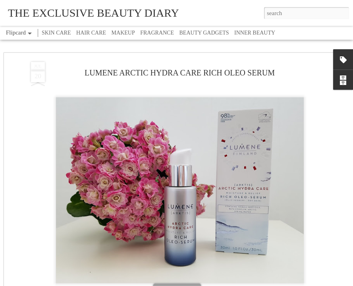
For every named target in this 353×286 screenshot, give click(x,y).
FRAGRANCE (157, 33)
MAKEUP (123, 33)
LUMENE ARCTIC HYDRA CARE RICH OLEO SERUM (180, 44)
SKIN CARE (56, 33)
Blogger (201, 281)
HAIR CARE (91, 33)
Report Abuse (222, 281)
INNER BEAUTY (254, 33)
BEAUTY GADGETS (204, 33)
